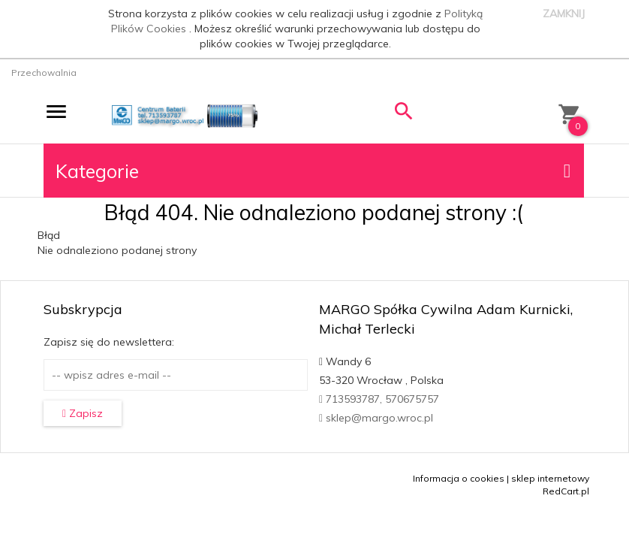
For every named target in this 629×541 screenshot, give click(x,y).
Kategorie (313, 171)
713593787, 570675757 (379, 399)
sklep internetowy (550, 478)
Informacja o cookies (458, 478)
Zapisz (82, 413)
